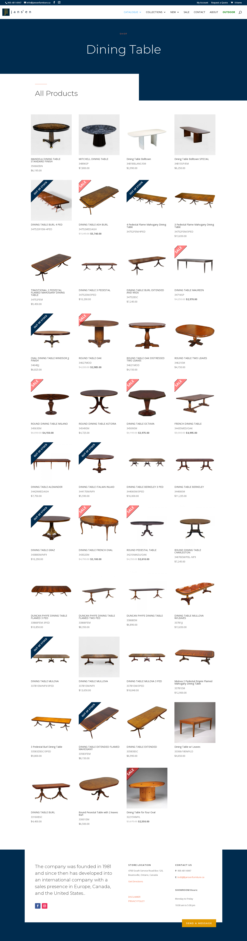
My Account (202, 3)
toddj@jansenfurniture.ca (191, 877)
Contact (199, 12)
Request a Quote (219, 3)
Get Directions (135, 881)
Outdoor (229, 12)
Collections (154, 12)
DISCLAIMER (134, 896)
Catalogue (131, 12)
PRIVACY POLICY (136, 901)
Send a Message (199, 923)
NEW (173, 12)
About (214, 12)
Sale (186, 12)
